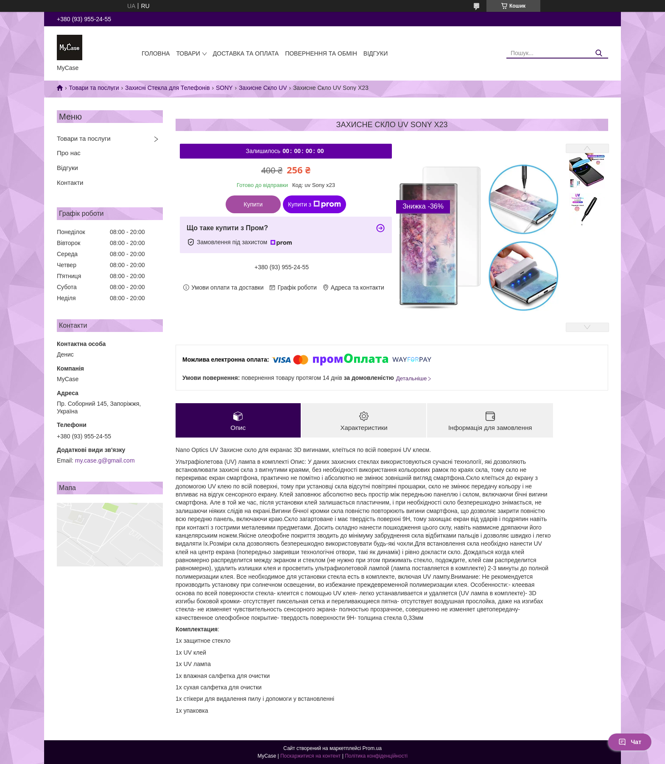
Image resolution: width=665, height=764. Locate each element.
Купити (253, 204)
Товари (188, 53)
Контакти (70, 182)
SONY (224, 88)
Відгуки (375, 53)
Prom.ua (372, 748)
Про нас (69, 152)
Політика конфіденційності (376, 756)
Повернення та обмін (321, 53)
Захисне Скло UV (263, 88)
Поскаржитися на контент (310, 756)
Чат (629, 742)
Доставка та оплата (246, 53)
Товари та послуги (94, 88)
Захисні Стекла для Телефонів (167, 88)
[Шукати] (598, 53)
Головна (156, 53)
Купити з (314, 204)
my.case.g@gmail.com (105, 460)
